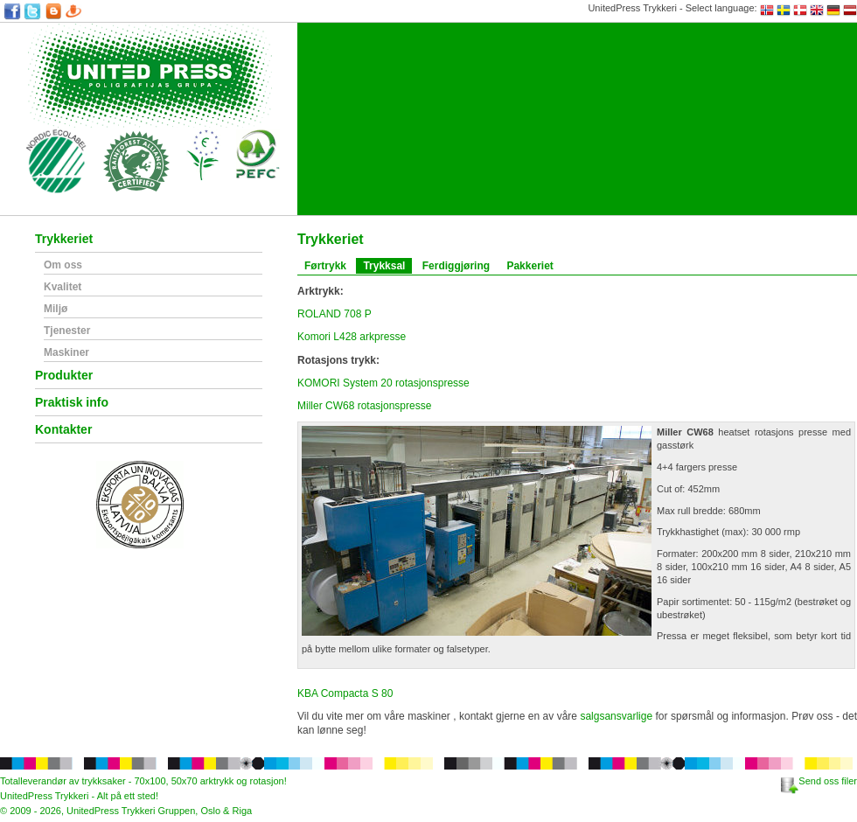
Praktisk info (71, 402)
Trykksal (384, 266)
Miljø (55, 309)
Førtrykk (325, 266)
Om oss (63, 265)
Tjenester (67, 331)
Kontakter (63, 429)
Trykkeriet (64, 239)
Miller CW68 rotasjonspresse (364, 406)
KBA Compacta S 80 (345, 693)
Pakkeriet (529, 266)
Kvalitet (62, 287)
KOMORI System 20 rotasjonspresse (383, 383)
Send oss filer (819, 781)
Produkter (64, 375)
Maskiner (66, 353)
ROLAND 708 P (334, 314)
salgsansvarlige (616, 716)
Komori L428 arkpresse (351, 337)
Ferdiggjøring (456, 266)
